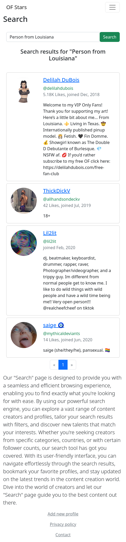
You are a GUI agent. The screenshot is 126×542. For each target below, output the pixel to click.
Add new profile (63, 514)
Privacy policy (63, 524)
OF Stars (16, 7)
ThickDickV (56, 190)
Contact (63, 535)
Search (109, 37)
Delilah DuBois (61, 79)
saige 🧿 (53, 325)
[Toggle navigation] (112, 7)
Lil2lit (49, 232)
